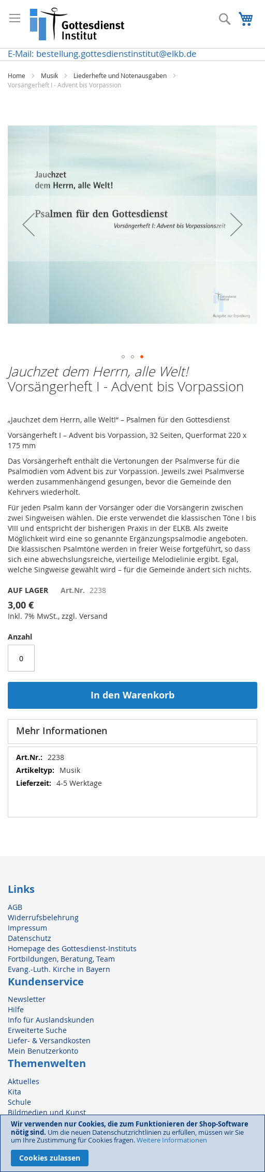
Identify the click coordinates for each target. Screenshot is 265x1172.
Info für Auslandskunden (51, 1020)
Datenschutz (29, 938)
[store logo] (77, 24)
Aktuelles (23, 1081)
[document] (132, 1143)
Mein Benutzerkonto (43, 1051)
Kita (14, 1092)
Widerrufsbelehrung (43, 917)
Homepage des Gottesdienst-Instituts (72, 948)
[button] (28, 224)
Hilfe (16, 1009)
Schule (19, 1102)
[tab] (132, 731)
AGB (15, 907)
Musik (49, 75)
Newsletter (27, 999)
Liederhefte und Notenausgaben (120, 75)
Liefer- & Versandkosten (49, 1040)
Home (16, 75)
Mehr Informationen (61, 730)
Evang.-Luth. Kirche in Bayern (59, 969)
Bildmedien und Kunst (47, 1112)
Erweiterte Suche (37, 1030)
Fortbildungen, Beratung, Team (61, 959)
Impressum (27, 928)
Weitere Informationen (172, 1140)
